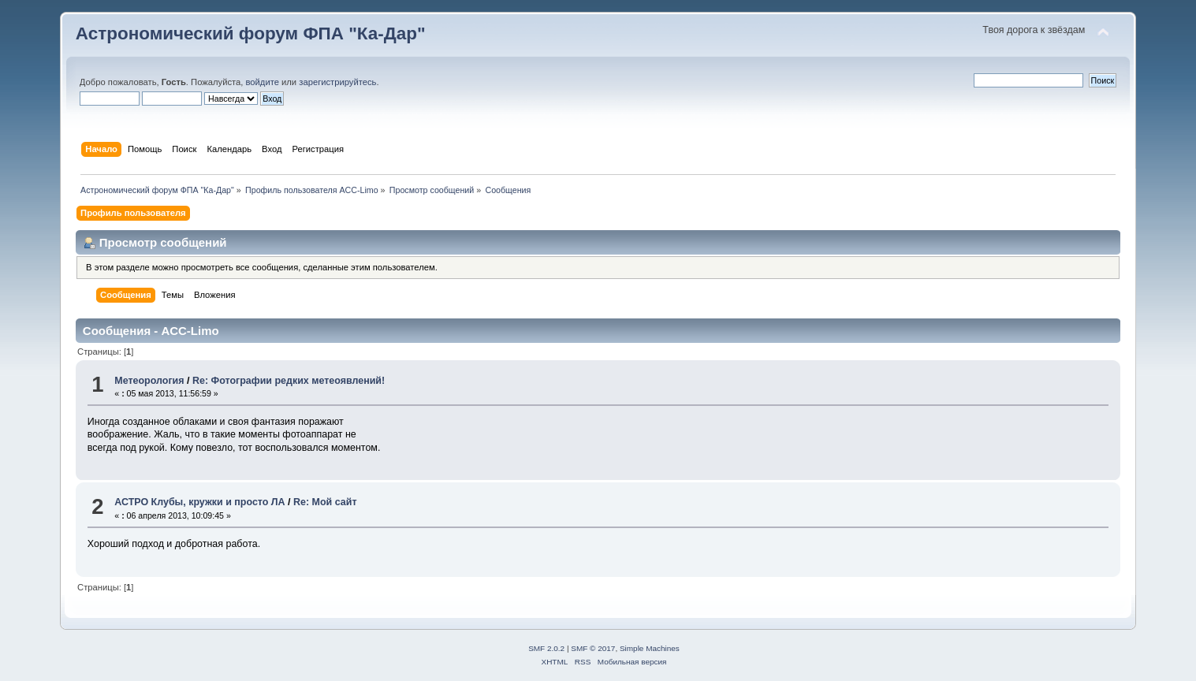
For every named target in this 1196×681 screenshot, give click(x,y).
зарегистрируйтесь (337, 82)
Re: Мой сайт (324, 502)
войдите (262, 82)
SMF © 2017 (593, 648)
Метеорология (149, 380)
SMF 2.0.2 (546, 648)
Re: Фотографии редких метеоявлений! (288, 380)
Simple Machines (650, 648)
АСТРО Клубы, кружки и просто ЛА (199, 502)
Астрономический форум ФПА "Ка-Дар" (251, 33)
